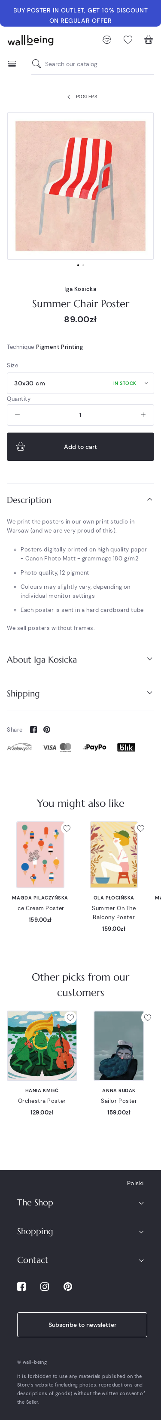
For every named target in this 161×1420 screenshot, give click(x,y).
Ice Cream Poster (40, 908)
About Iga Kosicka (80, 659)
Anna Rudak (119, 1090)
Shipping (80, 693)
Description (80, 500)
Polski (135, 1183)
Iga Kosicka (80, 289)
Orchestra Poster (42, 1101)
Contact (33, 1260)
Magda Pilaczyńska (40, 898)
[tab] (80, 500)
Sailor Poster (119, 1101)
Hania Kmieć (42, 1090)
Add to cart (55, 447)
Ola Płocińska (114, 898)
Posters (80, 97)
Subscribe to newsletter (82, 1325)
